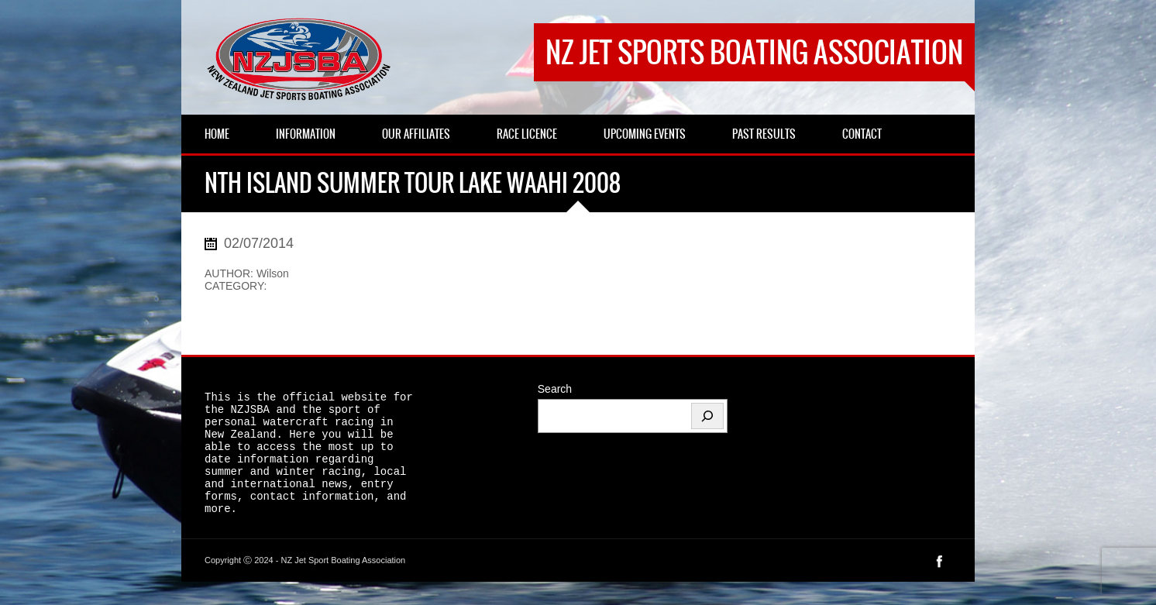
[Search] (707, 416)
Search (555, 389)
